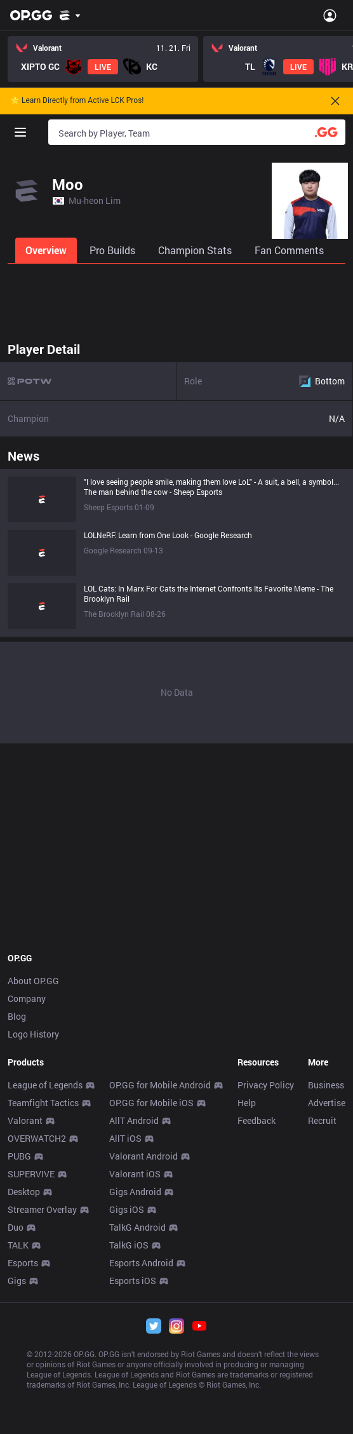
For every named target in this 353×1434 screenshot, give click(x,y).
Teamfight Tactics (43, 1103)
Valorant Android (143, 1156)
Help (246, 1103)
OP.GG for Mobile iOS (151, 1103)
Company (27, 998)
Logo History (33, 1034)
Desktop (24, 1192)
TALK (18, 1245)
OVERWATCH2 (37, 1138)
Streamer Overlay (42, 1209)
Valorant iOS (135, 1174)
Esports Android (141, 1263)
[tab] (47, 250)
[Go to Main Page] (31, 15)
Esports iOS (132, 1281)
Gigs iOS (126, 1209)
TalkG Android (137, 1227)
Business (326, 1085)
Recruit (322, 1120)
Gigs (17, 1281)
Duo (15, 1227)
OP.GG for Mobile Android (160, 1085)
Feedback (256, 1120)
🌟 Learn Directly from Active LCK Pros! (76, 101)
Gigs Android (135, 1192)
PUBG (19, 1156)
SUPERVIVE (31, 1174)
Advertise (326, 1103)
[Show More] (70, 15)
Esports (23, 1263)
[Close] (335, 101)
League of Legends (45, 1085)
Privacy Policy (265, 1085)
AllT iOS (125, 1138)
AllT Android (134, 1120)
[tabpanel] (176, 539)
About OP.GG (33, 981)
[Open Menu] (330, 15)
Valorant (25, 1120)
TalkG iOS (129, 1245)
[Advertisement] (176, 298)
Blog (17, 1016)
